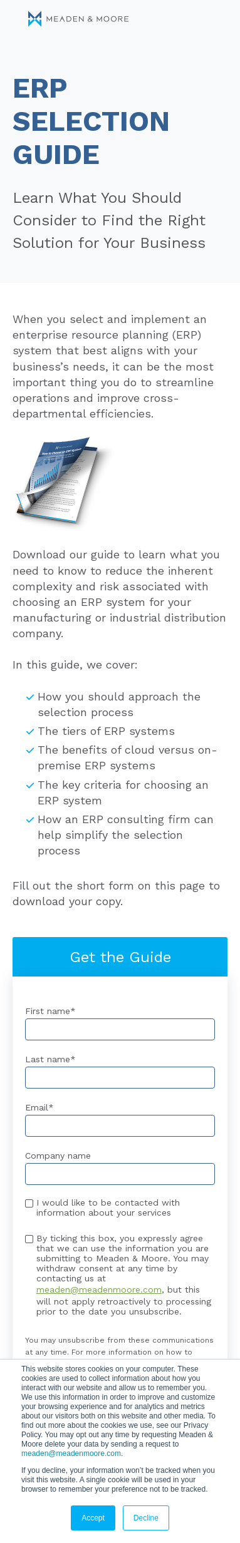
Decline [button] (146, 1518)
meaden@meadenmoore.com (71, 1453)
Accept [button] (93, 1518)
